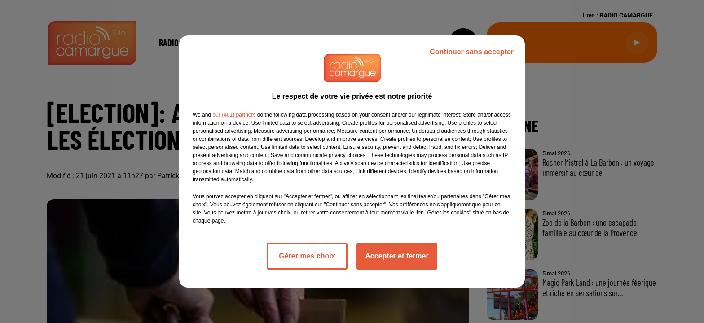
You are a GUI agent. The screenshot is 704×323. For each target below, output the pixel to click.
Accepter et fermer (396, 256)
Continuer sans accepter (472, 52)
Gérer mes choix (307, 256)
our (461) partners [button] (233, 115)
